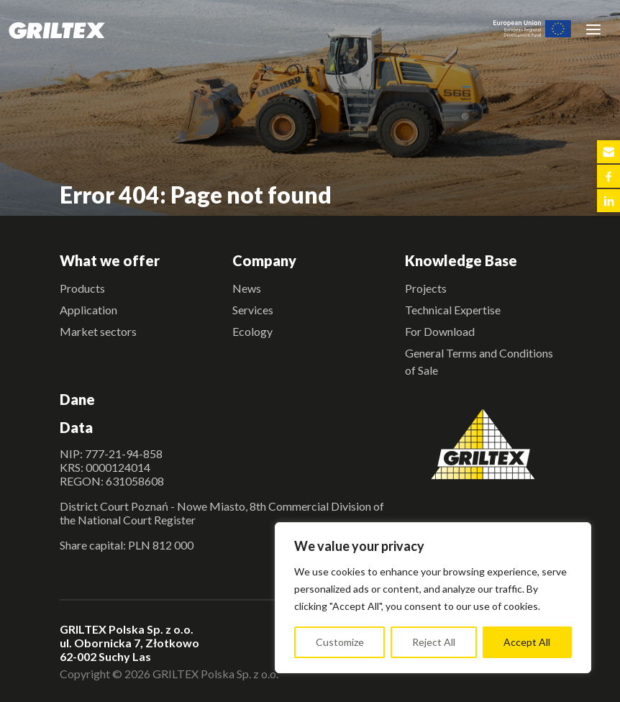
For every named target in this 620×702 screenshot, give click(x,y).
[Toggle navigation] (593, 29)
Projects (426, 288)
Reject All (433, 642)
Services (252, 309)
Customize (340, 642)
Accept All (526, 642)
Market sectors (98, 331)
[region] (433, 597)
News (246, 288)
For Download (440, 331)
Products (82, 288)
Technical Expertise (453, 309)
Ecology (252, 331)
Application (88, 309)
